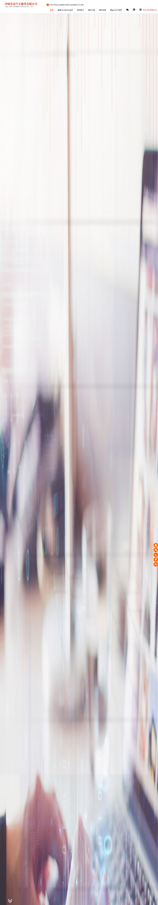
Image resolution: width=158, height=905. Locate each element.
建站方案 (91, 10)
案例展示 (80, 10)
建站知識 (102, 10)
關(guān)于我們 (116, 10)
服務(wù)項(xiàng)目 (65, 10)
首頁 (51, 10)
